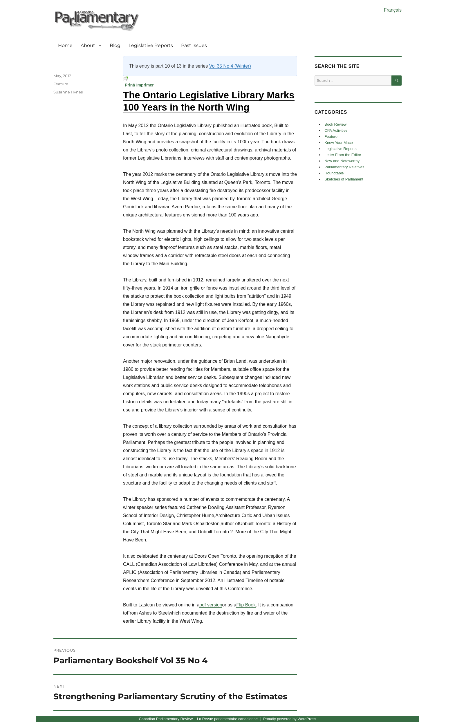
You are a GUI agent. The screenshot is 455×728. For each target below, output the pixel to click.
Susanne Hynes (68, 92)
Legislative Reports (151, 45)
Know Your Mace (338, 142)
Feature (60, 84)
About (88, 45)
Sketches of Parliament (343, 179)
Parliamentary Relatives (344, 167)
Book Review (335, 124)
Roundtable (334, 173)
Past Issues (194, 45)
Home (65, 45)
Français (393, 10)
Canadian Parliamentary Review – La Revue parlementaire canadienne (198, 719)
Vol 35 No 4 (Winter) (230, 66)
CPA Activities (335, 130)
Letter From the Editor (342, 155)
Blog (115, 45)
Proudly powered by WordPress (289, 719)
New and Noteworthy (342, 161)
